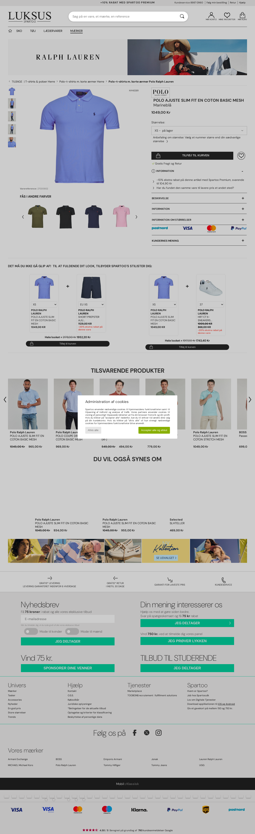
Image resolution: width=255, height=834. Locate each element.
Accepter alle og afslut (154, 430)
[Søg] (182, 17)
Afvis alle (93, 430)
